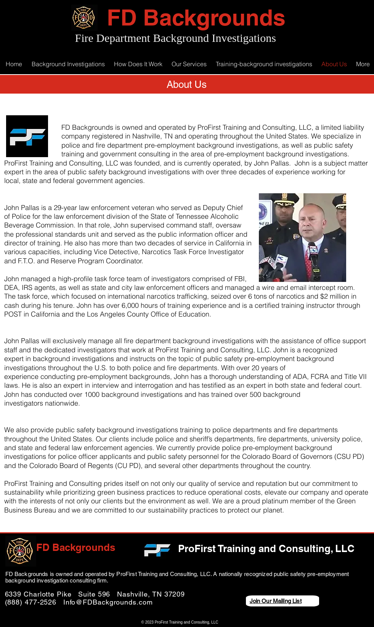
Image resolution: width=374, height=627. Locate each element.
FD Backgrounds (196, 17)
